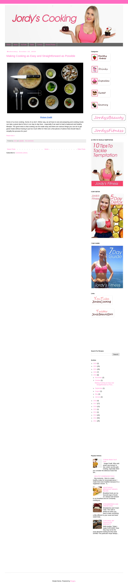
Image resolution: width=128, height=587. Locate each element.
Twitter (32, 44)
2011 (95, 421)
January (98, 397)
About (15, 44)
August (97, 391)
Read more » (10, 135)
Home (8, 44)
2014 (95, 412)
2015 (95, 409)
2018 (95, 401)
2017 (95, 403)
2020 (95, 372)
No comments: (29, 141)
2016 (95, 406)
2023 (95, 363)
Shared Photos (50, 44)
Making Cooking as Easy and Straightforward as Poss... (104, 383)
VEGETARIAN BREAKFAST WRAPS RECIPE (110, 489)
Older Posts (81, 149)
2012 (95, 418)
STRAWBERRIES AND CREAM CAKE (110, 505)
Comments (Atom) (21, 153)
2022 (95, 366)
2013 (95, 415)
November (98, 377)
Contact (39, 44)
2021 (95, 369)
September (99, 388)
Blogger (72, 581)
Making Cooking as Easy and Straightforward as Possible (40, 55)
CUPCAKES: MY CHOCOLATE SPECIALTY (108, 522)
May (96, 394)
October (98, 380)
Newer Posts (11, 149)
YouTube (23, 44)
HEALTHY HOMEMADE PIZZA (104, 476)
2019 (95, 375)
